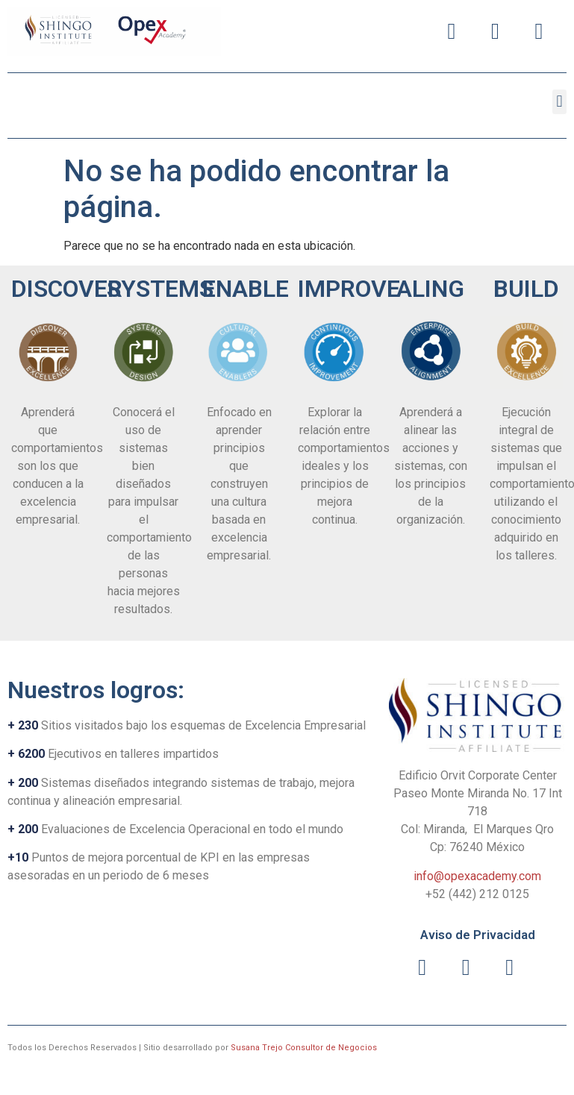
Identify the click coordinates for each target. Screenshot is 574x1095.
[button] (559, 102)
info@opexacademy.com (477, 876)
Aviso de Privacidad (477, 934)
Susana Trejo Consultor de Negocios (304, 1047)
